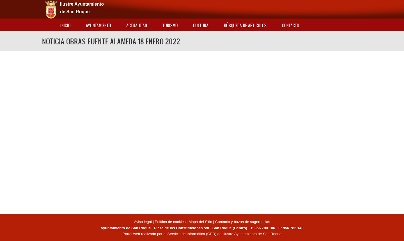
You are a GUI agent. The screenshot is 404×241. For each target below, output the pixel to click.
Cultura (200, 25)
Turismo (170, 25)
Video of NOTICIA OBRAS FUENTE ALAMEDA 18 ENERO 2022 (202, 131)
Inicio (65, 25)
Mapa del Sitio (200, 222)
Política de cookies (170, 222)
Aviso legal (143, 222)
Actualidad (136, 25)
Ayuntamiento (98, 25)
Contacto (290, 25)
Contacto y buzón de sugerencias (242, 222)
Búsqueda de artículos (245, 25)
